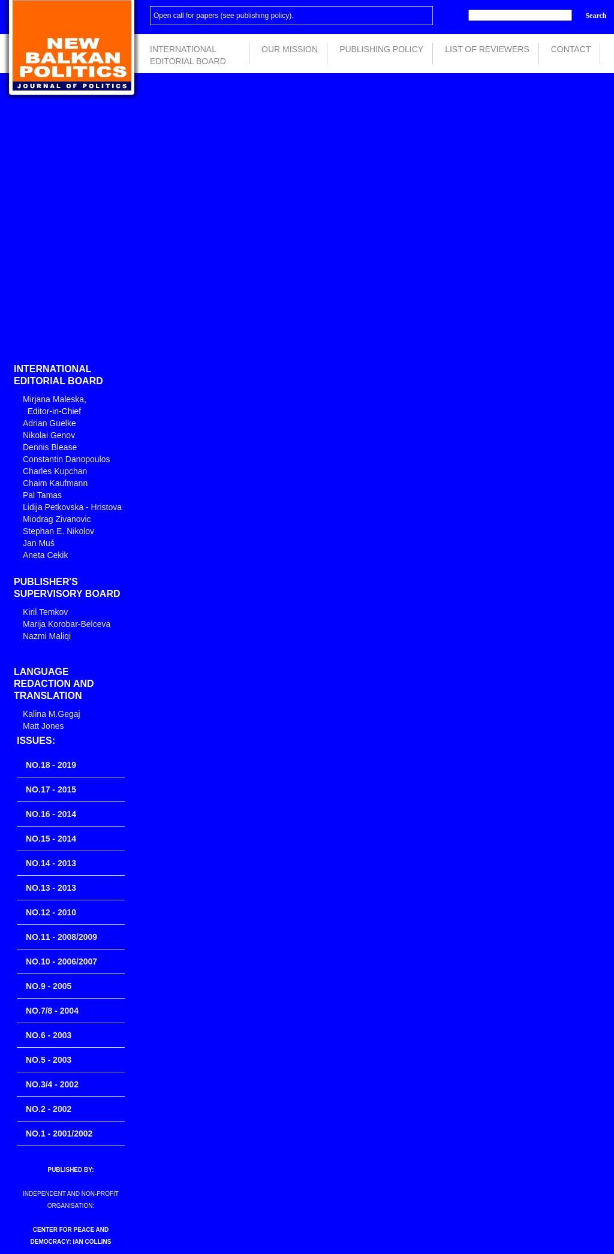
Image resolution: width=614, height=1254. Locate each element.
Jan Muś (39, 543)
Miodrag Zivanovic (57, 519)
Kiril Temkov (45, 612)
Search (595, 15)
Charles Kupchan (55, 471)
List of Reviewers (487, 49)
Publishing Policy (381, 49)
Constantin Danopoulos (66, 459)
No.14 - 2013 (51, 863)
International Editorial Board (188, 54)
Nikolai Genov (49, 435)
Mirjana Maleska (53, 399)
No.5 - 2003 (48, 1060)
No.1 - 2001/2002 (59, 1133)
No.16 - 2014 (51, 814)
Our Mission (289, 49)
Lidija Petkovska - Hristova (72, 507)
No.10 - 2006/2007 (61, 961)
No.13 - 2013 (51, 888)
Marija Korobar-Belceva (66, 624)
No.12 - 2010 (51, 912)
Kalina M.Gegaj (51, 714)
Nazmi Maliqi (47, 636)
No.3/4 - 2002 (52, 1084)
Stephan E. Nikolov (58, 531)
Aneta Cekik (45, 555)
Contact (571, 49)
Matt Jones (43, 726)
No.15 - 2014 (51, 838)
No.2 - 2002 (48, 1109)
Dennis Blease (50, 447)
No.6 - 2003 (48, 1035)
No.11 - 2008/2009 (61, 937)
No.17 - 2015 (51, 789)
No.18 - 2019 (51, 765)
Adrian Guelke (49, 423)
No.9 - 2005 (48, 986)
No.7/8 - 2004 (52, 1010)
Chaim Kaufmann (55, 483)
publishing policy (262, 15)
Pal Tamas (42, 495)
